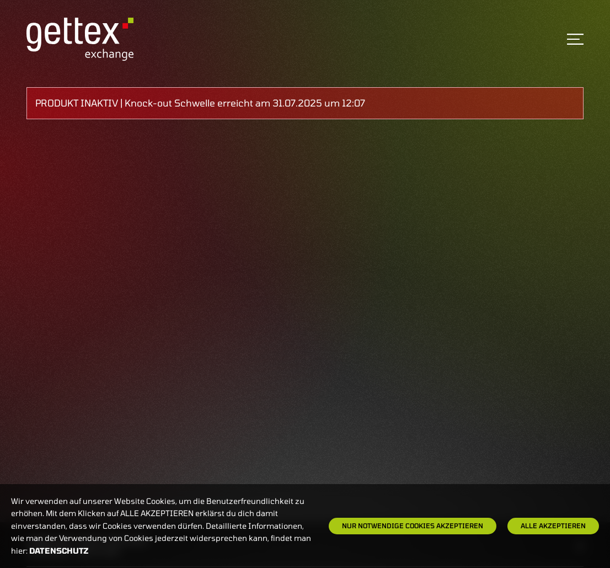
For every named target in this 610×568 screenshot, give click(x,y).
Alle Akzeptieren (553, 525)
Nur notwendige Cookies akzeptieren (412, 525)
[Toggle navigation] (575, 39)
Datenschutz (59, 550)
